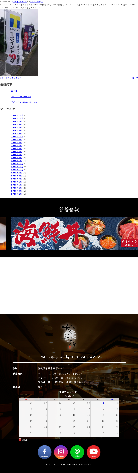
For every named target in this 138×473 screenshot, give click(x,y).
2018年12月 (17, 163)
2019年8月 (16, 142)
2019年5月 (16, 151)
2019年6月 (16, 148)
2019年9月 (16, 139)
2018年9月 (16, 172)
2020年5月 (16, 124)
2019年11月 (17, 136)
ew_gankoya (36, 1)
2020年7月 (16, 121)
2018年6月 (16, 181)
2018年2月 (16, 193)
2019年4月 (16, 154)
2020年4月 (16, 127)
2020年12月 (17, 115)
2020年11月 (17, 118)
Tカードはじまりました (10, 77)
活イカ (135, 77)
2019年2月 (16, 157)
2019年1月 (16, 160)
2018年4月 (16, 187)
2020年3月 (16, 130)
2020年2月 (16, 133)
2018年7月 (16, 178)
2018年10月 (17, 169)
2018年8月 (16, 175)
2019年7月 (16, 145)
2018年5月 (16, 184)
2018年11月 (17, 166)
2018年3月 (16, 190)
